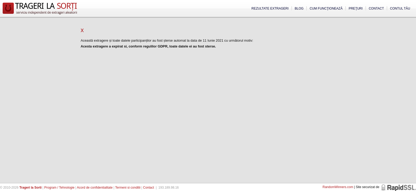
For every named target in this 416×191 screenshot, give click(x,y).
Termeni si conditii (127, 187)
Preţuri (356, 8)
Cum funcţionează (326, 8)
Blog (299, 8)
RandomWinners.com (338, 187)
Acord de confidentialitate (95, 187)
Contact (376, 8)
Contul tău (400, 8)
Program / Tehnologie (59, 187)
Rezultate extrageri (270, 8)
